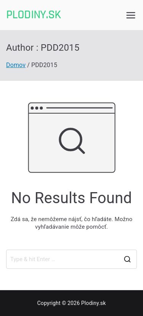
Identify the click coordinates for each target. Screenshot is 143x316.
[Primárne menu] (131, 15)
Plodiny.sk (33, 15)
